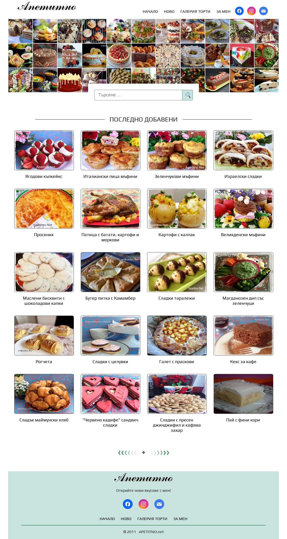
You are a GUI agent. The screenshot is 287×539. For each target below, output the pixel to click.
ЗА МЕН (223, 11)
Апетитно (47, 6)
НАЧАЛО (150, 11)
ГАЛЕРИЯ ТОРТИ (195, 11)
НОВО (169, 11)
